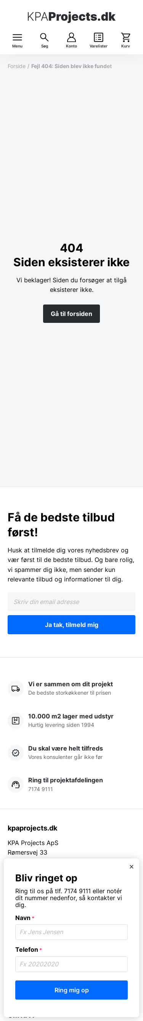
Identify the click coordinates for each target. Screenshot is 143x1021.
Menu (17, 46)
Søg (44, 46)
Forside (17, 66)
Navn (24, 917)
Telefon (28, 949)
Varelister (99, 46)
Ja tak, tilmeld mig (71, 625)
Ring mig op (72, 990)
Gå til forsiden (71, 314)
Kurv (125, 46)
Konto (71, 46)
